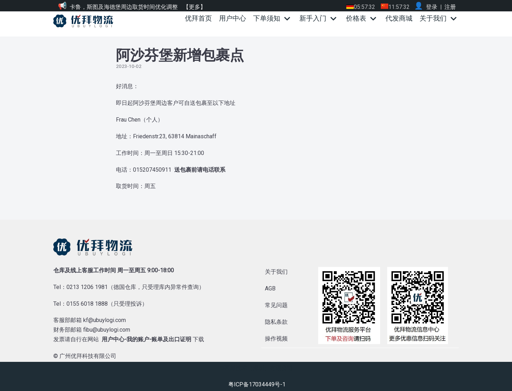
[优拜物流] (85, 21)
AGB (270, 288)
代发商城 (398, 18)
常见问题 (276, 305)
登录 (431, 7)
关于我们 (276, 271)
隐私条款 (276, 321)
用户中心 (232, 18)
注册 (450, 7)
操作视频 (276, 338)
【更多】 (194, 7)
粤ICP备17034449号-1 (257, 384)
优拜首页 (198, 18)
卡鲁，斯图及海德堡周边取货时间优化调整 (124, 7)
